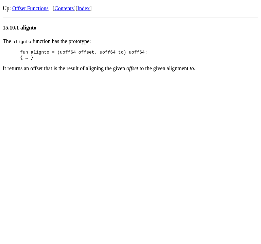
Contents (64, 8)
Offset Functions (30, 8)
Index (83, 8)
